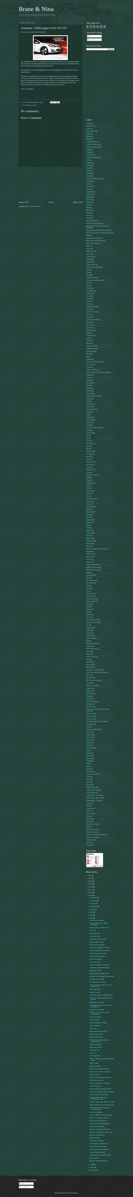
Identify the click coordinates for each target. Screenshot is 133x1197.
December (93, 898)
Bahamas (89, 186)
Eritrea (88, 338)
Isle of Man (89, 443)
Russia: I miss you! (95, 992)
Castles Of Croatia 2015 (97, 1010)
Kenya (88, 472)
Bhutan (88, 213)
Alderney (89, 136)
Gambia (88, 377)
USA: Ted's (93, 930)
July (91, 912)
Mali (87, 525)
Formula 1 (89, 364)
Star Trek (89, 737)
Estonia (88, 341)
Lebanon (88, 493)
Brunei (88, 246)
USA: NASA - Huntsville (97, 1141)
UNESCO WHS (90, 787)
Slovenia (88, 699)
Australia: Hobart (95, 1020)
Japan (88, 456)
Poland (88, 630)
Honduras (89, 417)
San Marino (89, 678)
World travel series (91, 837)
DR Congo (89, 325)
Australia (88, 173)
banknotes (89, 194)
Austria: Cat (93, 1053)
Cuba (87, 301)
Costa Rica (89, 293)
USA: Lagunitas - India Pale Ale (99, 1143)
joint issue (89, 464)
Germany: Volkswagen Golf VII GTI (100, 1129)
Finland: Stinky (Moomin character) (100, 950)
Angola (88, 149)
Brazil (88, 235)
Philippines (89, 628)
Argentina (89, 163)
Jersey (88, 459)
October (92, 903)
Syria (87, 750)
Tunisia (88, 777)
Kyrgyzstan (89, 483)
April (91, 1164)
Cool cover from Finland (97, 920)
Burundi (88, 254)
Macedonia (89, 512)
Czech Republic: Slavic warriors (99, 1149)
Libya (87, 496)
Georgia (88, 380)
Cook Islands (90, 291)
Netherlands (89, 575)
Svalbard (89, 742)
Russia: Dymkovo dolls (96, 1034)
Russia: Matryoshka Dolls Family (99, 973)
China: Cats (93, 1028)
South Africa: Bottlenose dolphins (99, 1069)
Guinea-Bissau (90, 409)
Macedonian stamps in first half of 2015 (101, 995)
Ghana (88, 385)
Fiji (87, 356)
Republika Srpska (91, 643)
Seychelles (89, 688)
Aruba (88, 170)
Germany (28, 105)
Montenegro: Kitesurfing (97, 1002)
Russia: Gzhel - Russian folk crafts (100, 1071)
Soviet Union (90, 724)
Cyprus (88, 304)
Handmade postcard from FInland (100, 967)
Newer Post (23, 202)
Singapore (89, 691)
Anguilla (88, 152)
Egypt (88, 333)
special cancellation (92, 729)
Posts (89, 36)
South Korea (90, 713)
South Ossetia (90, 716)
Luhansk (88, 504)
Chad (87, 269)
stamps (88, 734)
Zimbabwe (89, 845)
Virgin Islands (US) (91, 824)
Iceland (88, 425)
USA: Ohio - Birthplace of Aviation (100, 947)
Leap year (89, 491)
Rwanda (88, 654)
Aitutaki (88, 128)
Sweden (88, 745)
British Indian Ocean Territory (94, 240)
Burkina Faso (90, 251)
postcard (34, 105)
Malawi (88, 517)
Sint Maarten (90, 693)
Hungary (88, 422)
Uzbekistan (89, 808)
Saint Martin (89, 667)
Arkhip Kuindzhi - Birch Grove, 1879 (100, 1155)
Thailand (88, 761)
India (87, 430)
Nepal (88, 572)
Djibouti (88, 314)
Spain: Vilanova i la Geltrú (97, 945)
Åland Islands (90, 131)
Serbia (88, 683)
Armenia (88, 165)
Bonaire (88, 218)
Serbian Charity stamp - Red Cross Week (102, 1102)
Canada (88, 262)
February (93, 1170)
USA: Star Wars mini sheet (97, 956)
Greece (88, 391)
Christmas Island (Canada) (94, 280)
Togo (87, 766)
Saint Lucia (89, 664)
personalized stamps (92, 622)
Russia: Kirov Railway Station (98, 953)
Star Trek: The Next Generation (99, 1161)
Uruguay (88, 803)
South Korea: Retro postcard (98, 1121)
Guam (88, 401)
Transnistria (89, 771)
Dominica (89, 317)
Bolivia (88, 215)
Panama (88, 617)
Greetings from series (92, 396)
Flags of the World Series (93, 362)
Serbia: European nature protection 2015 (102, 1105)
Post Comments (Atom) (34, 206)
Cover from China (95, 936)
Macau (88, 509)
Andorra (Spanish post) (93, 147)
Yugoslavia (89, 840)
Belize (88, 205)
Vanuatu (88, 811)
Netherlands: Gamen (96, 1047)
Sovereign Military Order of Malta (96, 721)
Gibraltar (88, 388)
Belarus (88, 199)
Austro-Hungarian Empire (93, 178)
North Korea (89, 596)
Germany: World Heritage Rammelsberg (101, 976)
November (93, 901)
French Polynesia (91, 370)
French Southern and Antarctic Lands (97, 372)
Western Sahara (91, 832)
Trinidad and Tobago (92, 774)
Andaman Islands (91, 142)
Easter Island (90, 330)
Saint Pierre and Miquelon (94, 670)
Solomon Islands (91, 701)
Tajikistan (89, 755)
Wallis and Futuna (91, 829)
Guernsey (89, 406)
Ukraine (88, 784)
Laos (87, 485)
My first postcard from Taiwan (98, 1023)
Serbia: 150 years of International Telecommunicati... (99, 1108)
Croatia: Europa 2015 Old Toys (99, 1094)
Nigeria (88, 588)
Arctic (88, 160)
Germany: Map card (95, 1044)
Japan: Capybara (95, 1025)
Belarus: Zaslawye (95, 1138)
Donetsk (88, 322)
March (92, 1167)
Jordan (88, 467)
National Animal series (92, 567)
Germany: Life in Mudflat (97, 979)
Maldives (89, 522)
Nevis (88, 577)
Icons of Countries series (93, 427)
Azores (88, 184)
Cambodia (89, 259)
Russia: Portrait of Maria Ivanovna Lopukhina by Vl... (100, 1040)
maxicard (89, 533)
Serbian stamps (90, 685)
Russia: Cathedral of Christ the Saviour (101, 1115)
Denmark (89, 309)
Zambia (88, 842)
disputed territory (91, 312)
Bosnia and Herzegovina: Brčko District (97, 230)
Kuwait (88, 480)
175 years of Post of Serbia (98, 982)
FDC (87, 354)
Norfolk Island (90, 593)
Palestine (89, 614)
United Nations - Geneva (93, 795)
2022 (90, 875)
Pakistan (88, 609)
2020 (90, 881)
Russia (88, 651)
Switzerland (89, 748)
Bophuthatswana (91, 220)
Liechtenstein (90, 498)
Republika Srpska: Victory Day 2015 (100, 1089)
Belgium (88, 202)
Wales (88, 827)
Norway (88, 604)
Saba (87, 659)
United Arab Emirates (92, 790)
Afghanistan (89, 126)
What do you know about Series (95, 834)
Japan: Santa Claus (95, 1086)
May (91, 918)
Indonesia (89, 433)
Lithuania (89, 501)
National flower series (92, 570)
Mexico (88, 535)
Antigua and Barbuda (92, 157)
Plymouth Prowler (95, 1074)
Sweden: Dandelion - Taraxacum (99, 965)
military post (89, 541)
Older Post (77, 202)
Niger (87, 585)
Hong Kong (89, 419)
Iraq (87, 438)
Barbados (89, 197)
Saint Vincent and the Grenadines (96, 672)
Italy (87, 448)
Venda (88, 816)
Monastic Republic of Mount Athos (96, 549)
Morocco (88, 559)
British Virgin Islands (92, 243)
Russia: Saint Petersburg (97, 1135)
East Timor (89, 327)
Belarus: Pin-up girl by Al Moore (99, 1118)
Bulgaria (88, 248)
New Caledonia (90, 580)
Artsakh (88, 168)
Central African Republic (93, 267)
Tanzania (89, 758)
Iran (87, 435)
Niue (87, 591)
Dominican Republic (92, 319)
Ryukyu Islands (90, 656)
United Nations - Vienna (93, 800)
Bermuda (89, 210)
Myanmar (89, 562)
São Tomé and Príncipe (93, 680)
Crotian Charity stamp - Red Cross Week (102, 1092)
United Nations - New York (94, 798)
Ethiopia (88, 343)
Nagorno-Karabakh (92, 564)
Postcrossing (90, 638)
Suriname (89, 740)
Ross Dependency (91, 649)
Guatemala (89, 404)
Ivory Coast (89, 451)
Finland (88, 359)
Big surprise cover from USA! (98, 1031)
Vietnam (88, 821)
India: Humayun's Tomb (96, 942)
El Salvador (89, 335)
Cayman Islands (91, 264)
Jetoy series (89, 462)
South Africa (89, 706)
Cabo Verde (89, 256)
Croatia (88, 298)
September (93, 906)
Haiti (87, 414)
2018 (90, 887)
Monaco (88, 546)
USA (87, 805)
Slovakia (88, 696)
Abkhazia (89, 123)
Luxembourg (90, 506)
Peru (87, 625)
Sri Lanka (89, 732)
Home (50, 202)
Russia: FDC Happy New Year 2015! (100, 1077)
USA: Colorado (94, 1158)
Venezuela (89, 819)
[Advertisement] (50, 183)
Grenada (88, 398)
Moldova (88, 543)
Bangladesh (89, 191)
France (88, 367)
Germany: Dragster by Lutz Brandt (100, 1083)
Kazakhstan (89, 469)
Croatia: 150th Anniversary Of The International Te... (100, 1013)
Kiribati (88, 477)
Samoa (88, 675)
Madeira (88, 514)
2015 (90, 895)
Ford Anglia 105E (95, 1056)
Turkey (88, 779)
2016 (90, 892)
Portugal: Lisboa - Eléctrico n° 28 (99, 927)
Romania (89, 646)
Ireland (88, 441)
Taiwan (88, 753)
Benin (88, 207)
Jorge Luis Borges (95, 1066)
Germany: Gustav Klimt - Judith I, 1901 (101, 1132)
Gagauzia (89, 375)
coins (87, 285)
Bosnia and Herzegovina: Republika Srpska (99, 233)
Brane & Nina (36, 8)
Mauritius (89, 530)
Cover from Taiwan (95, 1017)
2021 (90, 878)
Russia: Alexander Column (97, 1152)
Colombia (89, 288)
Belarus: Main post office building (99, 1123)
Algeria (88, 139)
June (91, 915)
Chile (87, 272)
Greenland (89, 393)
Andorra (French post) (92, 144)
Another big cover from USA (98, 939)
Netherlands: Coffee (95, 970)
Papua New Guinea (92, 620)
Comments (91, 39)
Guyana (88, 412)
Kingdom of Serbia (91, 475)
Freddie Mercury (94, 1050)
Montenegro (89, 554)
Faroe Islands (90, 351)
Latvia (88, 488)
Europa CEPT (90, 346)
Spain (88, 726)
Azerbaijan (89, 181)
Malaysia (89, 520)
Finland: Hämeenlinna (96, 1037)
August (92, 909)
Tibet (87, 763)
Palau (88, 612)
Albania (88, 134)
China (88, 275)
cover (87, 296)
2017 (90, 890)
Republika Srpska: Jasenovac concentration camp (98, 1098)
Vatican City (89, 813)
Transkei (88, 769)
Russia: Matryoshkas (96, 959)
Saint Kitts (89, 662)
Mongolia (89, 551)
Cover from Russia (95, 962)
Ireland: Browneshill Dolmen (98, 1146)
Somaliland (89, 704)
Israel (87, 446)
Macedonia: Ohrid (95, 933)
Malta (87, 527)
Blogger (75, 1193)
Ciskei (88, 283)
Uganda (88, 782)
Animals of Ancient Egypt (97, 1126)
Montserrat (89, 556)
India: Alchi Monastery (96, 1112)
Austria (88, 176)
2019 (90, 884)
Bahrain (88, 189)
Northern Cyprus (91, 599)
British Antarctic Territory (93, 238)
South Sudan (90, 719)
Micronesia (89, 538)
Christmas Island (91, 277)
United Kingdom (91, 792)
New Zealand (90, 583)
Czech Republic (91, 306)
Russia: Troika (94, 1063)
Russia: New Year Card (96, 1080)
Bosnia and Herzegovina (93, 223)
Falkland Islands (91, 348)
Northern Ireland (91, 601)
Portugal (88, 633)
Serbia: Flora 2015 (95, 989)
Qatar (88, 641)
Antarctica (89, 155)
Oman (88, 606)
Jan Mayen (89, 454)
